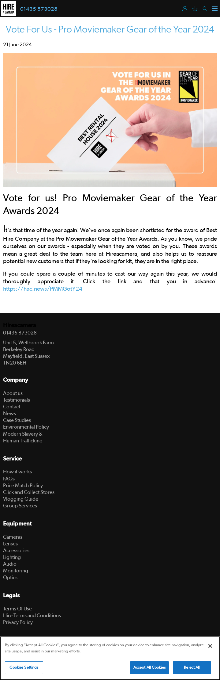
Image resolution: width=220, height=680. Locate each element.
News (9, 413)
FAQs (9, 478)
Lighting (12, 557)
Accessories (16, 550)
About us (13, 393)
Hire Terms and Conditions (32, 615)
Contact (11, 406)
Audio (10, 564)
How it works (17, 471)
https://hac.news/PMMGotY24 (42, 289)
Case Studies (17, 420)
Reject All (192, 668)
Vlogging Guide (20, 499)
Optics (10, 577)
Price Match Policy (23, 485)
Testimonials (16, 400)
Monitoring (15, 570)
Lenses (10, 543)
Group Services (20, 505)
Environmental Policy (26, 427)
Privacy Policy (18, 622)
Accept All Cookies (149, 668)
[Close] (210, 646)
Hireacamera (19, 325)
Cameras (12, 537)
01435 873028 (39, 9)
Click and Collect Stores (28, 492)
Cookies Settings (23, 668)
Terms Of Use (17, 608)
